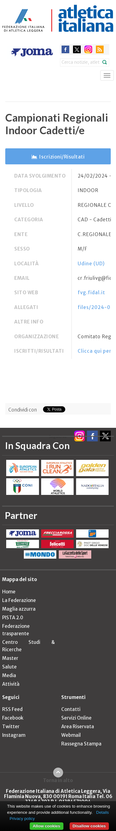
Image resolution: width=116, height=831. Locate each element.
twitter (77, 49)
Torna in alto (58, 780)
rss (100, 49)
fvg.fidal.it (91, 292)
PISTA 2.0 (12, 617)
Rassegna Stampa (81, 744)
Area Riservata (77, 726)
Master (10, 658)
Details (102, 812)
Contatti (70, 709)
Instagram (13, 735)
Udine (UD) (91, 264)
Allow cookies (46, 826)
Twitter (10, 726)
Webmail (71, 735)
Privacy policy (22, 818)
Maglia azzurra (19, 609)
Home (8, 592)
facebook (65, 49)
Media (9, 675)
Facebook (12, 718)
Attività (10, 684)
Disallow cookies (89, 826)
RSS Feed (12, 709)
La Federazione (19, 600)
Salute (9, 667)
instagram (88, 49)
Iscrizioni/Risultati (61, 157)
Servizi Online (76, 718)
